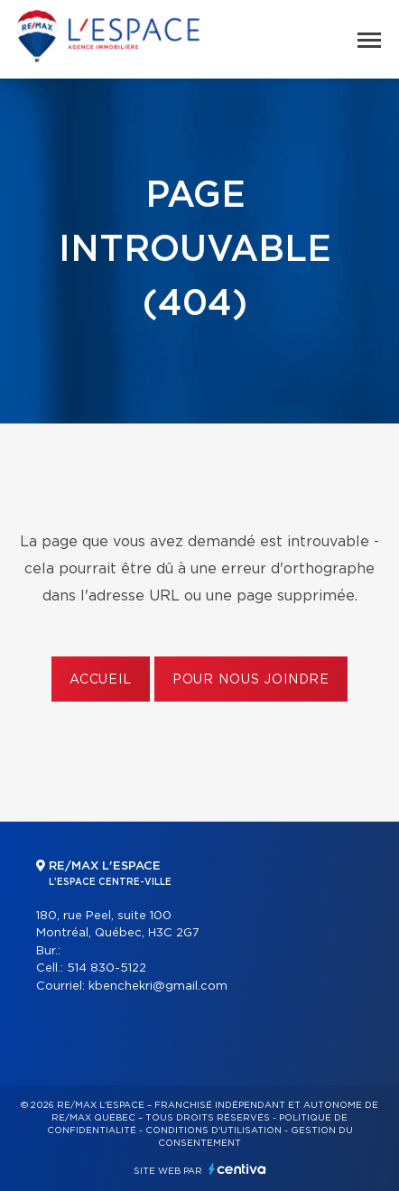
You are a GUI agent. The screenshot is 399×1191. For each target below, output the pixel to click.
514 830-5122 (106, 968)
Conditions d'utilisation (213, 1130)
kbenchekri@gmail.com (157, 986)
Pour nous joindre (250, 680)
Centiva (237, 1169)
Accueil (101, 680)
